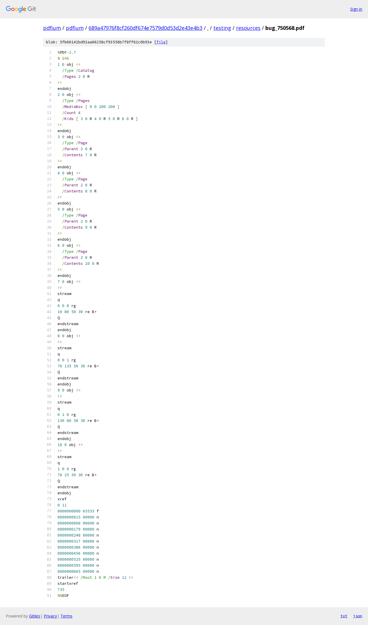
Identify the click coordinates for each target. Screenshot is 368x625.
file (161, 42)
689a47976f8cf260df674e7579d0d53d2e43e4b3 (145, 27)
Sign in (356, 9)
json (357, 615)
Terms (66, 616)
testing (222, 27)
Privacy (50, 616)
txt (343, 615)
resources (248, 27)
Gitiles (34, 616)
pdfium (52, 27)
